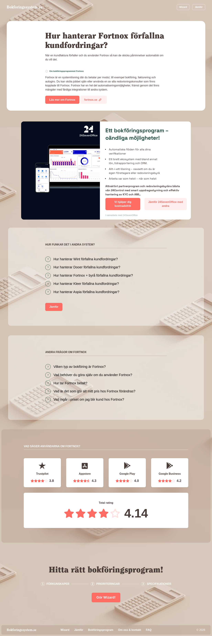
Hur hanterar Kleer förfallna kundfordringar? (86, 284)
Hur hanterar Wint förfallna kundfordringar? (85, 259)
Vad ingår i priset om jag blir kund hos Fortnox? (88, 399)
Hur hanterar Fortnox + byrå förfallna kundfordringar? (93, 275)
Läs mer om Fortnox (62, 99)
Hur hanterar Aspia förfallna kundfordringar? (86, 292)
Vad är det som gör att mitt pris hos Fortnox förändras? (94, 391)
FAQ (148, 629)
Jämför (199, 7)
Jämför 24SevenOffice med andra (165, 204)
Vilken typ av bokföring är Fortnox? (79, 367)
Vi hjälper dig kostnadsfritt (122, 204)
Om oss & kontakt (129, 629)
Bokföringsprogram (100, 629)
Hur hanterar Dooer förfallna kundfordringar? (86, 267)
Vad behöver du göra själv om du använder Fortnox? (92, 375)
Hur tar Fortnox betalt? (70, 383)
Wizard (183, 7)
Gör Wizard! (106, 597)
